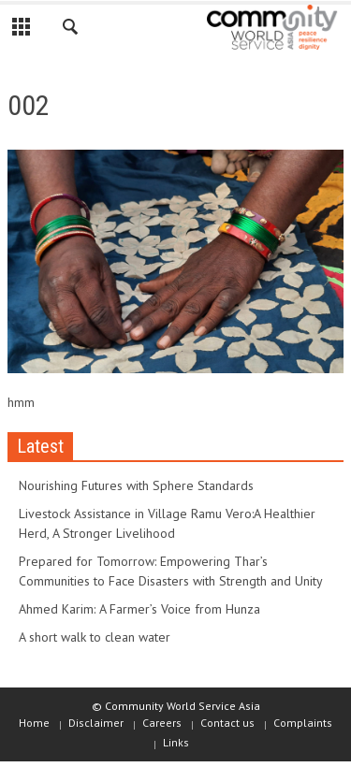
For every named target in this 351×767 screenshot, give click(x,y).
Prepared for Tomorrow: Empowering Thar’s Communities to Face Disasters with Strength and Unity (171, 571)
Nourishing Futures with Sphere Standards (136, 485)
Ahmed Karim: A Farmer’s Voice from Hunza (139, 609)
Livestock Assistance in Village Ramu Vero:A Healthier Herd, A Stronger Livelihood (167, 523)
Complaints (302, 723)
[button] (71, 29)
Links (176, 742)
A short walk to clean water (94, 637)
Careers (162, 723)
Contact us (227, 723)
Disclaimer (96, 723)
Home (34, 723)
